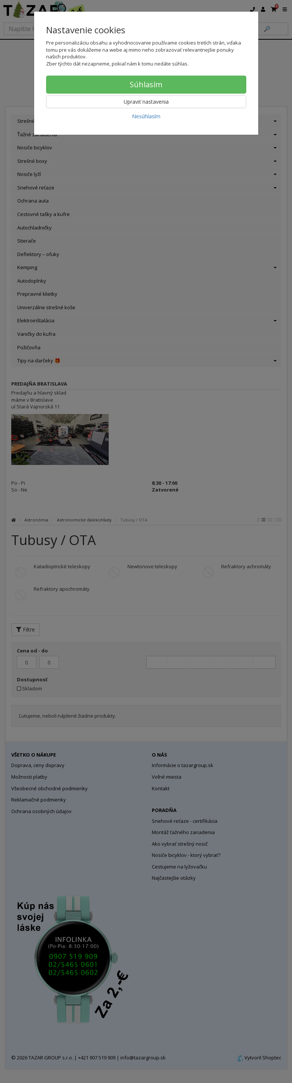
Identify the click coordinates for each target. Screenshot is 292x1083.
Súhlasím (146, 84)
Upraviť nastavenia (146, 101)
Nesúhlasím (146, 116)
